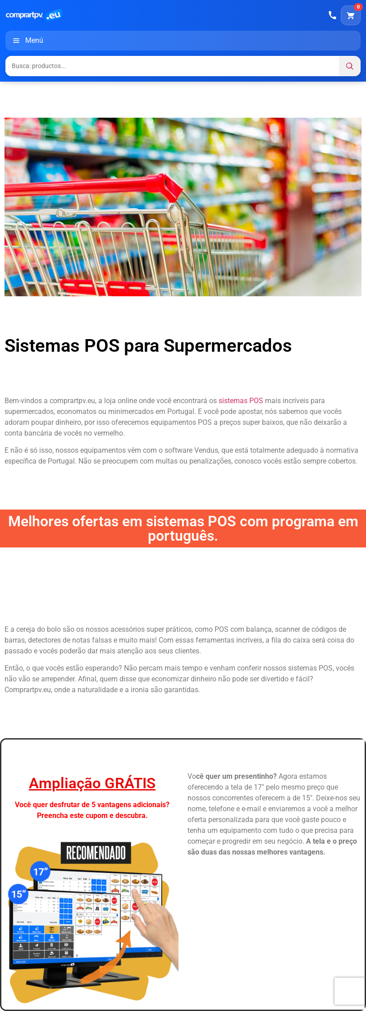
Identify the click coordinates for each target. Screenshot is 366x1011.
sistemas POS (241, 400)
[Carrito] (351, 15)
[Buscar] (350, 66)
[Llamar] (332, 15)
